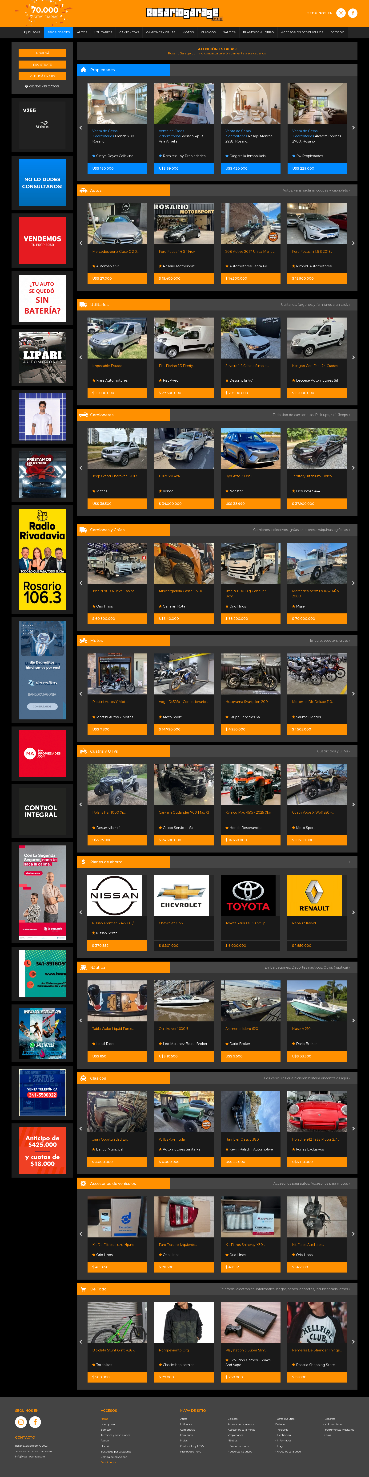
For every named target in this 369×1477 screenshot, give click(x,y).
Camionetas (187, 1429)
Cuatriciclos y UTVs (192, 1446)
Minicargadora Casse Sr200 (181, 591)
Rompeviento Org (174, 1350)
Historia (105, 1446)
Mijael (298, 606)
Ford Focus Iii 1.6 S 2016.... (312, 251)
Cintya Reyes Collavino (112, 156)
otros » (344, 1289)
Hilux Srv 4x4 (169, 476)
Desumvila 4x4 (239, 380)
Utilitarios (186, 1424)
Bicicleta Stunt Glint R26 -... (114, 1350)
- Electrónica (283, 1435)
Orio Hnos (102, 606)
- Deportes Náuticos (240, 1451)
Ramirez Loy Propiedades (182, 156)
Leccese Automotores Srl (315, 380)
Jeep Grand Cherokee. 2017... (115, 476)
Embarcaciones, (278, 967)
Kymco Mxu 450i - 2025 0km (249, 812)
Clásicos (232, 1418)
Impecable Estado (107, 366)
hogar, (282, 1289)
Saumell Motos (306, 717)
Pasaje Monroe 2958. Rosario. (249, 136)
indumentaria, (327, 1289)
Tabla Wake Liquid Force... (113, 1029)
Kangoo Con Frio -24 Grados (315, 366)
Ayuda (105, 1440)
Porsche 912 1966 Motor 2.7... (315, 1139)
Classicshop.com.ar (176, 1365)
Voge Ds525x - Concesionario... (183, 702)
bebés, (293, 1289)
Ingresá (42, 53)
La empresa (108, 1424)
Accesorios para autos (241, 1424)
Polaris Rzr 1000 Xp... (109, 812)
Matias (99, 491)
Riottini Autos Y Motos (110, 702)
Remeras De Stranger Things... (317, 1350)
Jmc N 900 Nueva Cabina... (114, 591)
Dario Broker (237, 1044)
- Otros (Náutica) (285, 1418)
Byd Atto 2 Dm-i (238, 476)
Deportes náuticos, (308, 967)
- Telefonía (281, 1429)
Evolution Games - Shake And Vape (248, 1362)
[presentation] (80, 128)
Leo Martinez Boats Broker (183, 1044)
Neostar (234, 491)
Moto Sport (170, 717)
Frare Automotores (110, 380)
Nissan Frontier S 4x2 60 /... (114, 923)
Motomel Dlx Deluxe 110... (313, 702)
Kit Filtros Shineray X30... (245, 1245)
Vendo (166, 491)
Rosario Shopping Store (313, 1365)
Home (104, 1418)
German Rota (172, 606)
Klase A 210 (301, 1029)
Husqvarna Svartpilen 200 (246, 702)
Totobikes (102, 1365)
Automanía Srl (105, 266)
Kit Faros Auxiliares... (308, 1245)
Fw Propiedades (307, 156)
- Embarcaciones (238, 1446)
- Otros (327, 1435)
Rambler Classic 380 (242, 1139)
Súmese (106, 1429)
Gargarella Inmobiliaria (245, 156)
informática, (266, 1289)
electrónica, (246, 1289)
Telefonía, (228, 1289)
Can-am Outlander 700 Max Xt (184, 812)
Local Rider (103, 1044)
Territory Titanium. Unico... (313, 476)
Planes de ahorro (190, 1451)
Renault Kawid (304, 923)
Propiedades (235, 1435)
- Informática (283, 1440)
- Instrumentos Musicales (338, 1429)
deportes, (307, 1289)
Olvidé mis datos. (42, 86)
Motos (184, 1440)
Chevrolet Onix (171, 923)
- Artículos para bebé (288, 1451)
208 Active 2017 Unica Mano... (250, 251)
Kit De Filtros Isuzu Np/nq (113, 1245)
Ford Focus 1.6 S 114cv (177, 251)
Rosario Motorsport (177, 266)
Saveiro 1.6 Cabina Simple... (247, 366)
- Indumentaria (332, 1424)
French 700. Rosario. (113, 136)
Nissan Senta (104, 933)
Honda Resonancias (243, 828)
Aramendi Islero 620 (241, 1029)
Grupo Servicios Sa (242, 717)
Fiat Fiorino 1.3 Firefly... (177, 366)
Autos (183, 1418)
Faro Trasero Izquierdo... (178, 1245)
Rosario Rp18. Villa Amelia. (181, 136)
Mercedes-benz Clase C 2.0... (115, 251)
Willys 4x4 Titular (172, 1139)
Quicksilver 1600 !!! (174, 1029)
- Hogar (280, 1446)
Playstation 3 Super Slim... (246, 1350)
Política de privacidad (114, 1457)
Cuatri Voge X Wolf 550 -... (313, 812)
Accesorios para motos (329, 1183)
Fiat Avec (168, 380)
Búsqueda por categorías (116, 1451)
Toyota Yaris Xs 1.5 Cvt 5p (245, 923)
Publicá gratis (42, 76)
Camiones (186, 1435)
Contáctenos (108, 1462)
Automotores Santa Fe (246, 266)
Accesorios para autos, (292, 1183)
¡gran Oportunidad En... (110, 1139)
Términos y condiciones (115, 1435)
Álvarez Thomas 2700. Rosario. (316, 136)
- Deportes (329, 1418)
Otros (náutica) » (337, 967)
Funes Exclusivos (308, 1149)
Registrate (42, 64)
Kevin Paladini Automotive (249, 1149)
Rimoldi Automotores (312, 266)
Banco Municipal (107, 1149)
